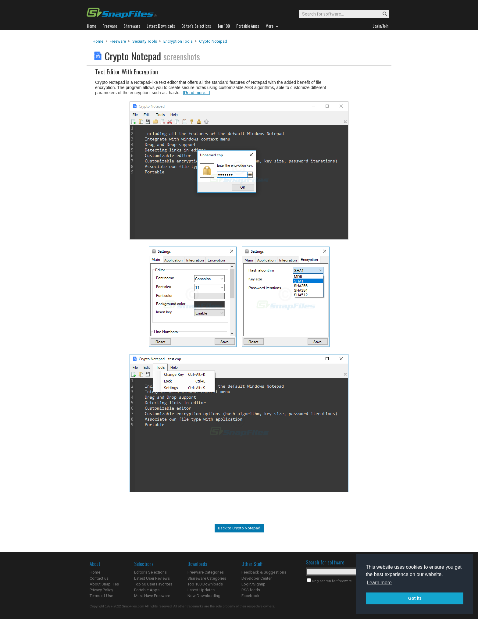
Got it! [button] (414, 598)
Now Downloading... (205, 595)
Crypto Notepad (213, 41)
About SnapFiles (104, 584)
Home (98, 41)
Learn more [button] (379, 582)
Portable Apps (146, 590)
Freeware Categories (205, 572)
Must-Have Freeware (152, 595)
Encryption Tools (178, 41)
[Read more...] (196, 92)
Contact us (99, 578)
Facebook (250, 595)
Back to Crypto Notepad (239, 528)
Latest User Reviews (152, 578)
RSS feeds (250, 590)
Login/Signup (253, 584)
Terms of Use (101, 595)
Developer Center (256, 578)
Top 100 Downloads (205, 584)
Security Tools (144, 41)
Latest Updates (201, 590)
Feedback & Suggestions (263, 572)
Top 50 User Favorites (153, 584)
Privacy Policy (101, 590)
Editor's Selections (150, 572)
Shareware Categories (206, 578)
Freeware (118, 41)
